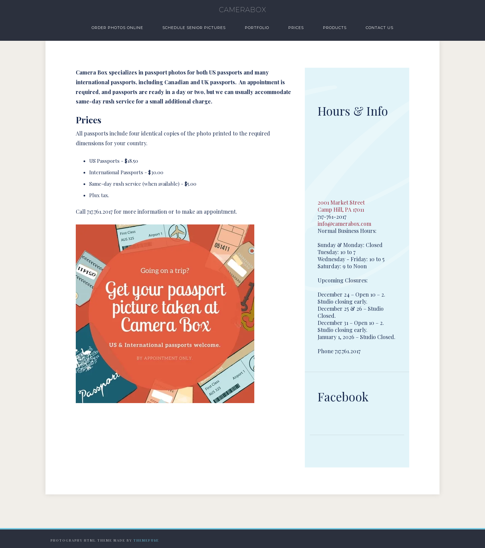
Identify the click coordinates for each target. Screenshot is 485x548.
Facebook (343, 396)
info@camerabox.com (344, 223)
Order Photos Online (117, 27)
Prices (296, 27)
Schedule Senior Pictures (194, 27)
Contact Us (379, 27)
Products (335, 27)
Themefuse (146, 540)
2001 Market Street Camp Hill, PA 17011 (341, 206)
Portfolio (257, 27)
